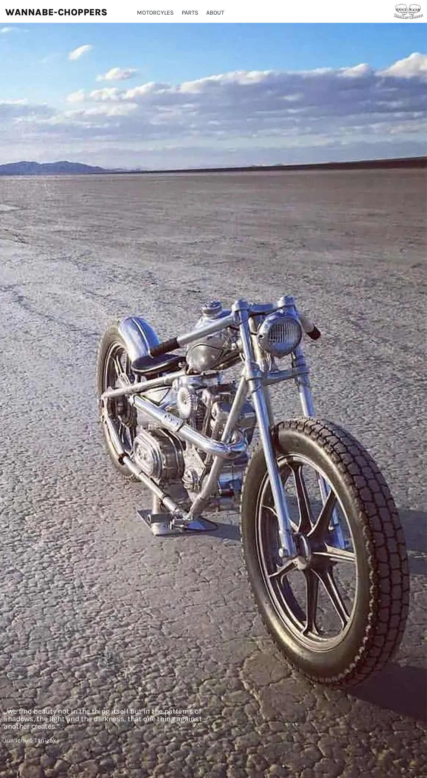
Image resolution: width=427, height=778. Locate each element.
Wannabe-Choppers (56, 12)
